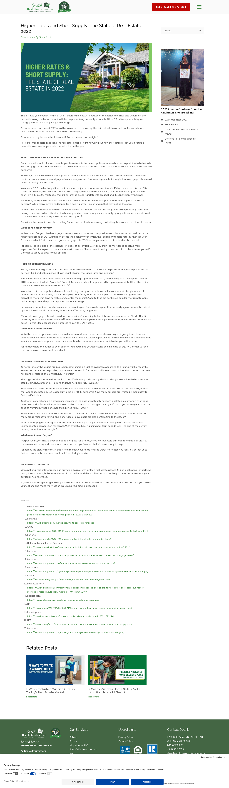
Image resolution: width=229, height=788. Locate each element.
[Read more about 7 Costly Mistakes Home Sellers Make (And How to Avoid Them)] (117, 678)
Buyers (73, 749)
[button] (199, 7)
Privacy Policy (125, 744)
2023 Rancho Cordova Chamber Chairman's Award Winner (182, 111)
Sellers (73, 744)
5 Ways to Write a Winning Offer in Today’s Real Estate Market (53, 698)
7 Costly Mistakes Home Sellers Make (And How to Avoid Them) (113, 698)
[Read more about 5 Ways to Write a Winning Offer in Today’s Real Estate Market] (55, 678)
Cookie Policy (125, 749)
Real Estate (28, 37)
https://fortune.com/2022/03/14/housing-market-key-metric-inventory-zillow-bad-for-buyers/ (80, 640)
